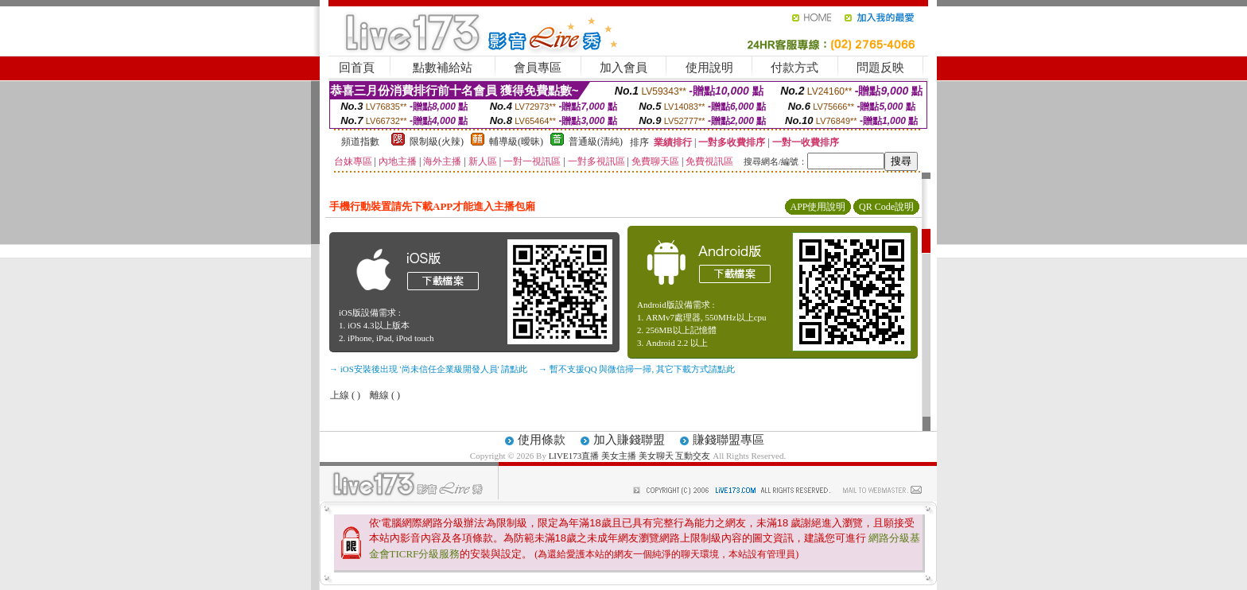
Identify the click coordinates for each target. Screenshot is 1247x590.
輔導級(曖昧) (516, 141)
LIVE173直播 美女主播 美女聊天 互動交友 (630, 455)
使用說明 (709, 67)
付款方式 (794, 67)
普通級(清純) (596, 141)
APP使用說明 (817, 206)
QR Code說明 (886, 206)
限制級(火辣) (437, 141)
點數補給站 (442, 67)
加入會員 (623, 67)
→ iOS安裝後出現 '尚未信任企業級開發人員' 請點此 (428, 369)
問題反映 (880, 67)
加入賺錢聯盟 (629, 439)
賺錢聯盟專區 (728, 439)
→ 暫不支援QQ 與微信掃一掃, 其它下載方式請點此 (636, 369)
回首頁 (357, 67)
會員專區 (537, 67)
